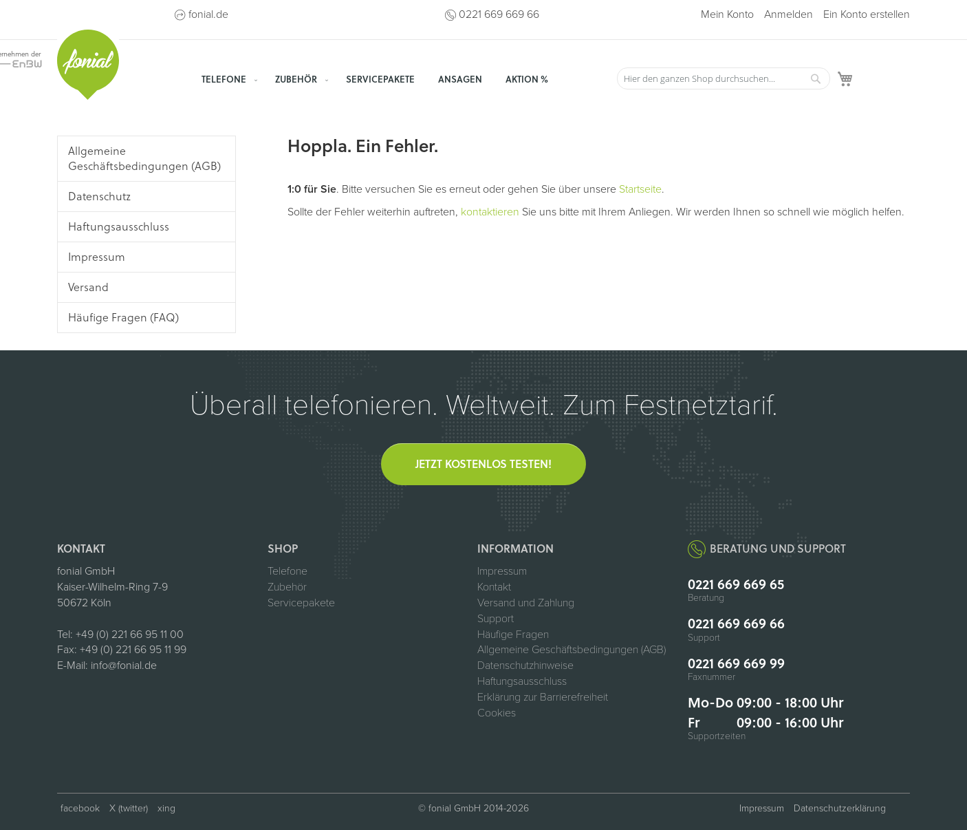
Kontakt (494, 587)
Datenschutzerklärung (840, 808)
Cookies (496, 713)
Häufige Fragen (513, 634)
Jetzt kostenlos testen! (483, 463)
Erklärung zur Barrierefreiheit (542, 697)
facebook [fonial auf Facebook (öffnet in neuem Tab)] (80, 808)
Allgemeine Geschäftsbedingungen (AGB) (571, 650)
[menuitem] (226, 79)
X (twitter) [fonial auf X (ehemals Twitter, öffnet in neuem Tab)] (128, 808)
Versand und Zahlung (525, 603)
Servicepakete (301, 603)
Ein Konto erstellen (866, 14)
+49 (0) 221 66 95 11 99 (133, 650)
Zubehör (287, 587)
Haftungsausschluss (522, 681)
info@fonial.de (124, 665)
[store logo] (88, 65)
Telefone (287, 571)
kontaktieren (490, 212)
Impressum (502, 571)
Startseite (640, 189)
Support (495, 619)
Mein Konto (727, 14)
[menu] (401, 79)
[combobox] (723, 78)
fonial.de (208, 14)
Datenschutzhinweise (525, 665)
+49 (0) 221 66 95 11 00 (130, 634)
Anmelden (788, 14)
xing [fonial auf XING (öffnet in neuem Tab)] (166, 808)
